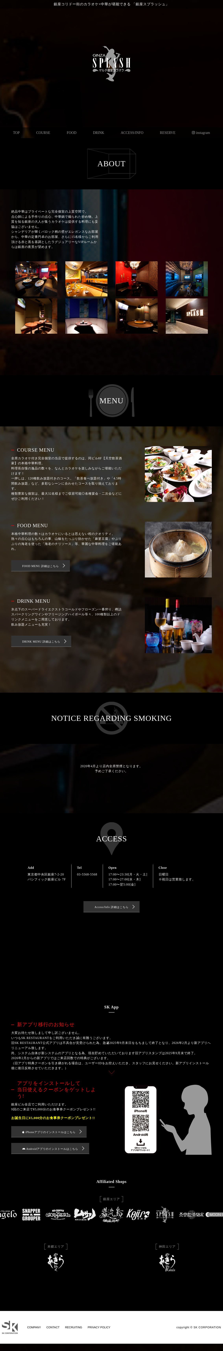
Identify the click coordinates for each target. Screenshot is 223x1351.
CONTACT (53, 1330)
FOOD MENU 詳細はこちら (40, 566)
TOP (16, 133)
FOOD (71, 133)
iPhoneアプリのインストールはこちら (49, 1133)
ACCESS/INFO (132, 133)
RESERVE (168, 133)
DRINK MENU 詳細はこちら (41, 641)
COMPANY (34, 1330)
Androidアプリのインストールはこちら (50, 1151)
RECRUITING (73, 1330)
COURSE (43, 133)
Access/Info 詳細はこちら (111, 907)
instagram (201, 133)
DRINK (98, 133)
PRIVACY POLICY (99, 1330)
